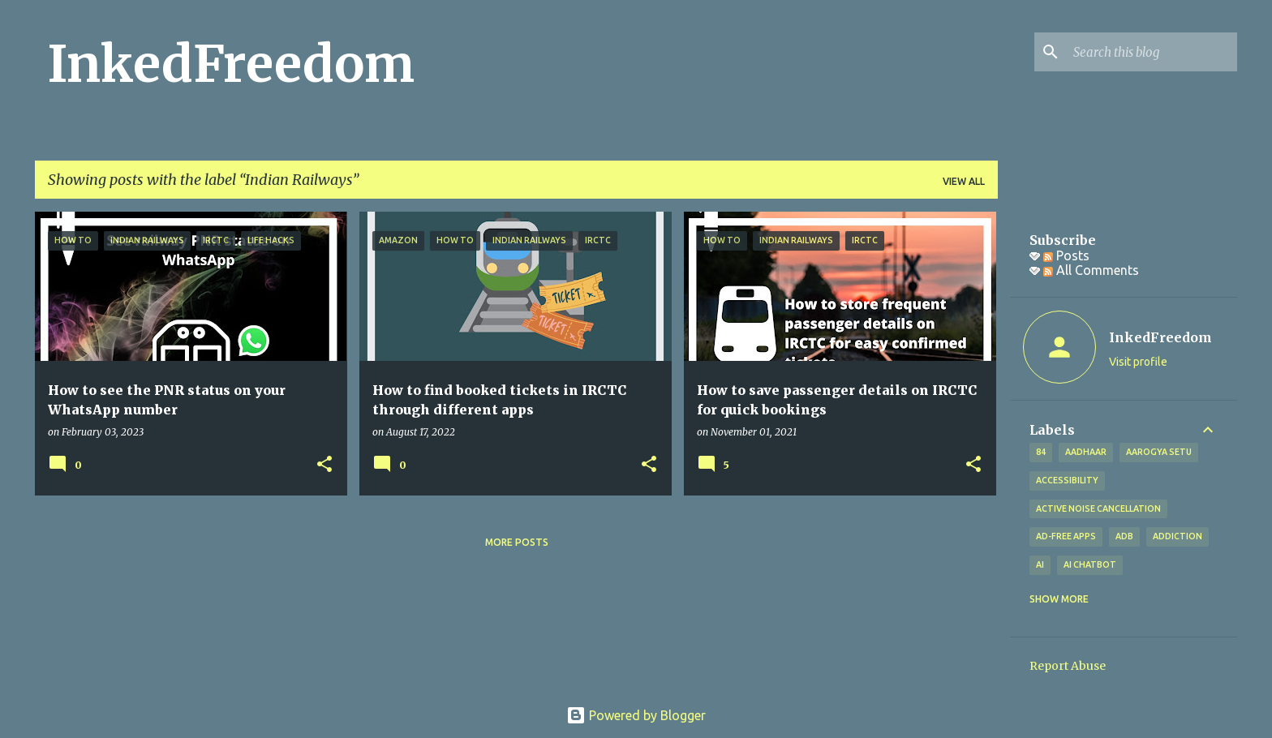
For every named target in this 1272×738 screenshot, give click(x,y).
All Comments (1091, 270)
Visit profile (1138, 361)
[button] (324, 465)
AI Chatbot (1090, 564)
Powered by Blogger (636, 715)
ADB (1124, 536)
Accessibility (1067, 480)
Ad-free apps (1066, 536)
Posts (1066, 255)
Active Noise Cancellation (1098, 508)
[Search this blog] (1152, 51)
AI (1040, 564)
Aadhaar (1086, 452)
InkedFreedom (231, 64)
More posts (516, 542)
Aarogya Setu (1159, 452)
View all (964, 181)
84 (1041, 452)
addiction (1177, 536)
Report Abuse (1067, 666)
